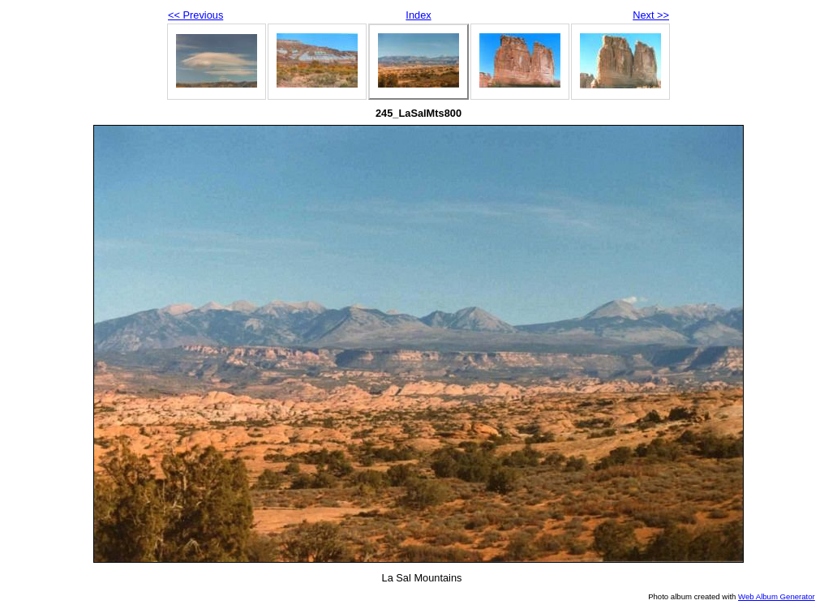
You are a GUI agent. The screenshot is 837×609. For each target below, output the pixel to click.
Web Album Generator (776, 596)
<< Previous (195, 15)
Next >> (651, 15)
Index (418, 15)
